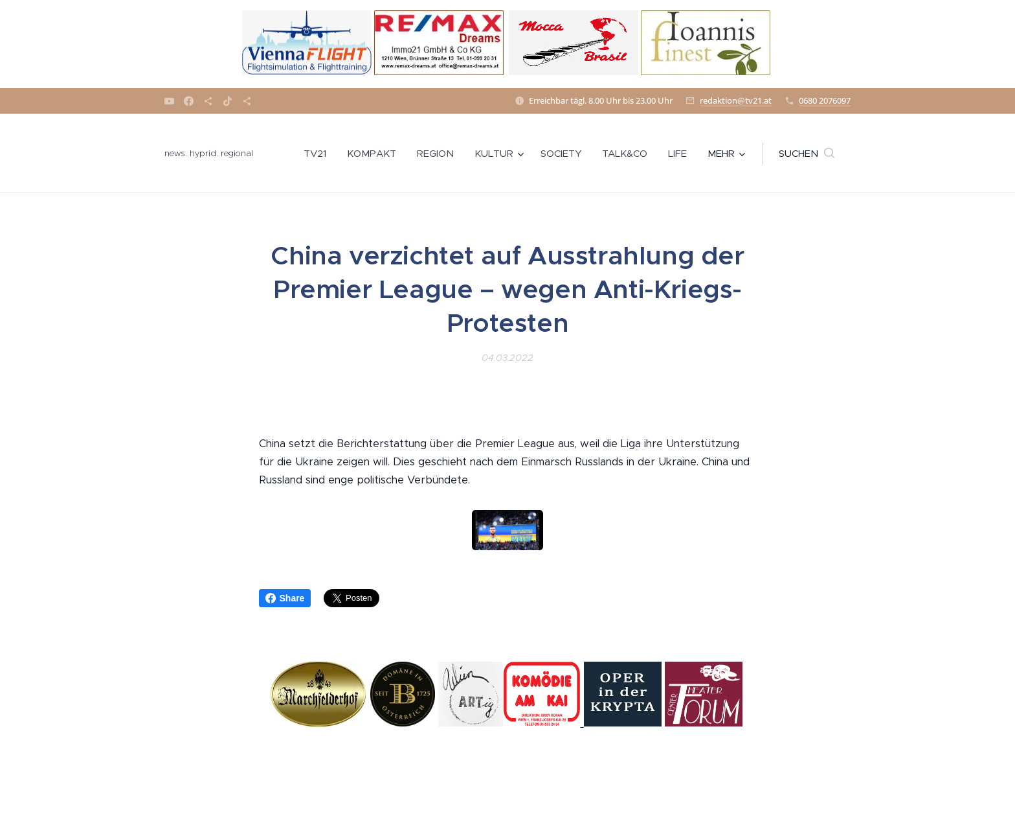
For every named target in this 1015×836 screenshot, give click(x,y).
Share (285, 598)
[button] (807, 153)
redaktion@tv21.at (736, 100)
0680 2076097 (825, 100)
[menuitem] (318, 153)
